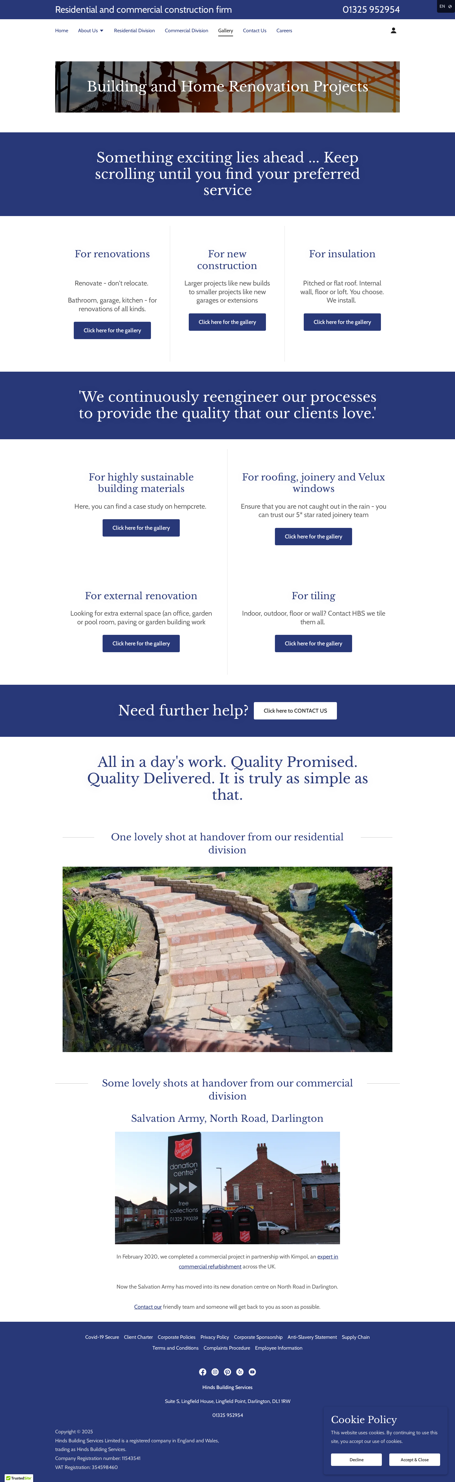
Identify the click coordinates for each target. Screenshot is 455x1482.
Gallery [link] (225, 30)
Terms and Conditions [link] (175, 1348)
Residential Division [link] (134, 30)
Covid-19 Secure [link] (102, 1337)
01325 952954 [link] (371, 9)
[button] (91, 31)
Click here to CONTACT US (295, 710)
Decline (357, 1459)
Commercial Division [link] (186, 30)
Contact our (148, 1306)
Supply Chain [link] (356, 1337)
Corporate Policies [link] (177, 1337)
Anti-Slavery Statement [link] (312, 1337)
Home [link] (61, 30)
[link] (203, 1372)
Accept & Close (415, 1459)
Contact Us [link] (255, 30)
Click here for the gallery (112, 330)
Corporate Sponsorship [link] (258, 1337)
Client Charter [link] (138, 1337)
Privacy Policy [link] (215, 1337)
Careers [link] (284, 30)
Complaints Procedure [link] (227, 1348)
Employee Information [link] (279, 1348)
